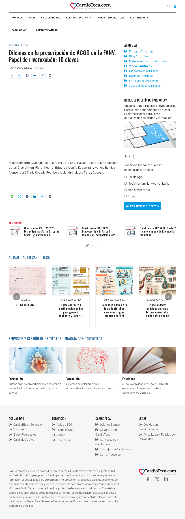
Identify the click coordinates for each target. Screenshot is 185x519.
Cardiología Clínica (71, 300)
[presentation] (16, 296)
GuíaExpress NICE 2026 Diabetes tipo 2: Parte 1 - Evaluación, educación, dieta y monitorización (99, 233)
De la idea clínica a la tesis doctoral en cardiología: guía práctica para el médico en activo (115, 312)
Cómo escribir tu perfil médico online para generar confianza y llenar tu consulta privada (71, 312)
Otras (131, 196)
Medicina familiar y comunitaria (148, 183)
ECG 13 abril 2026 (26, 305)
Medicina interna (139, 189)
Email (128, 156)
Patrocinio (73, 378)
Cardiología (135, 177)
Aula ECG (26, 300)
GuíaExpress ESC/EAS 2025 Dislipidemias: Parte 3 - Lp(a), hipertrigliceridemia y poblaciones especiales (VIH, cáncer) (41, 235)
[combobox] (168, 6)
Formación (16, 378)
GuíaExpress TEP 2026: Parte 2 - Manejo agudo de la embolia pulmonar (158, 231)
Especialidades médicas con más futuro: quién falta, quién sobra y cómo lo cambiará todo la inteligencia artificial (158, 314)
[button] (79, 19)
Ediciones (128, 378)
